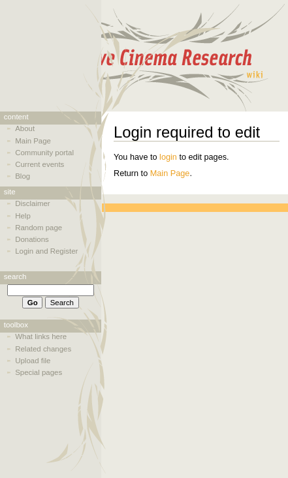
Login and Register (46, 251)
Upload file (32, 361)
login (168, 157)
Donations (32, 239)
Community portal (44, 153)
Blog (22, 176)
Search (15, 276)
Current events (39, 164)
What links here (41, 336)
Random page (38, 228)
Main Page (170, 173)
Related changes (43, 349)
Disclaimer (32, 203)
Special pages (38, 372)
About (25, 128)
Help (23, 216)
